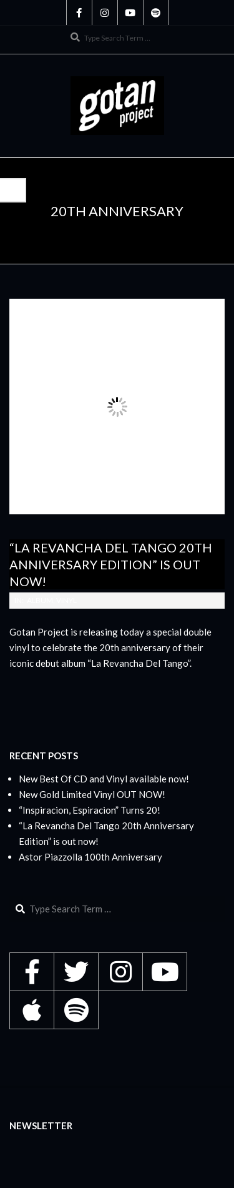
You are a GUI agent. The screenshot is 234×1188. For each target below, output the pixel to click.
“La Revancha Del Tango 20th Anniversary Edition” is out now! (110, 564)
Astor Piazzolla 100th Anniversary (90, 856)
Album (40, 600)
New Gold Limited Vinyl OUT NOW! (92, 794)
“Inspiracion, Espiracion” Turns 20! (89, 810)
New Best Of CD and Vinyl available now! (104, 778)
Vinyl (66, 600)
